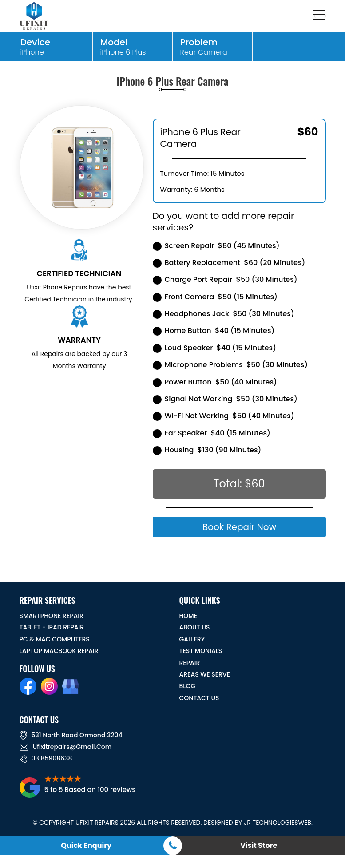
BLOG (187, 685)
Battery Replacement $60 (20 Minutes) (229, 262)
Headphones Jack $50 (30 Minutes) (223, 314)
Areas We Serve (204, 674)
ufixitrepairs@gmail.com (66, 746)
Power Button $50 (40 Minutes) (215, 382)
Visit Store (258, 845)
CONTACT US (199, 697)
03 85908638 (46, 758)
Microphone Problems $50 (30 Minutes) (230, 365)
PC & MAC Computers (55, 639)
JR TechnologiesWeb (277, 822)
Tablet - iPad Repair (52, 627)
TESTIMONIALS (200, 650)
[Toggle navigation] (320, 16)
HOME (188, 615)
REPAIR (189, 662)
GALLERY (192, 639)
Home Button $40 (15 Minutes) (214, 330)
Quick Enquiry (86, 845)
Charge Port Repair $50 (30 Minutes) (225, 279)
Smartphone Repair (51, 615)
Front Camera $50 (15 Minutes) (215, 297)
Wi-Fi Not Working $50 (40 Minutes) (223, 416)
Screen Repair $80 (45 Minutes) (216, 246)
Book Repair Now (239, 527)
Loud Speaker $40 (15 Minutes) (215, 348)
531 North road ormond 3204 (71, 735)
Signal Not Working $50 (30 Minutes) (225, 399)
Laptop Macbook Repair (59, 650)
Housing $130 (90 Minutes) (207, 450)
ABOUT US (194, 627)
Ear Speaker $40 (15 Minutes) (211, 433)
